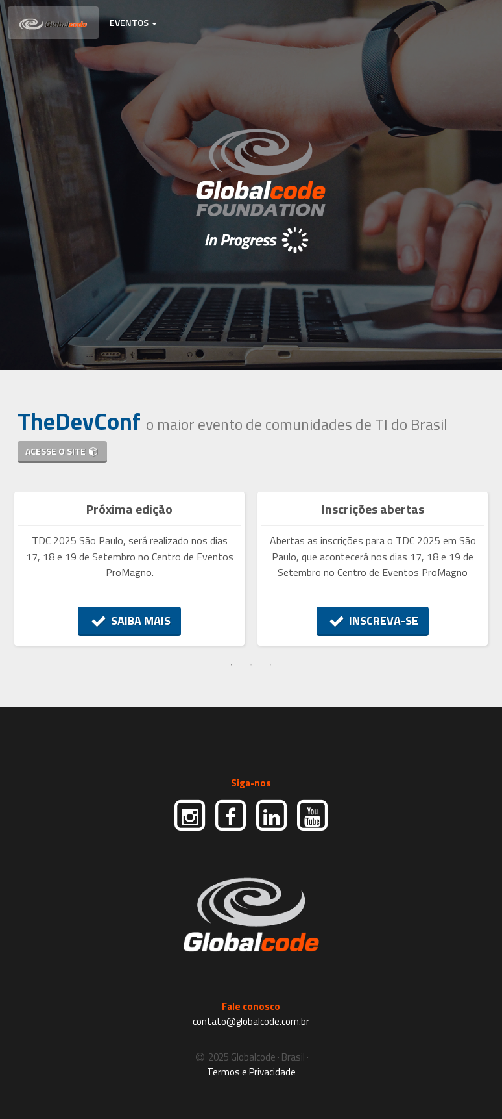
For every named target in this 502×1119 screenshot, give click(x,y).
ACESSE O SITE (62, 451)
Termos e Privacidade (251, 1071)
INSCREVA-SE (373, 620)
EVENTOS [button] (133, 22)
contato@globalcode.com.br (251, 1021)
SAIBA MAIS (129, 620)
